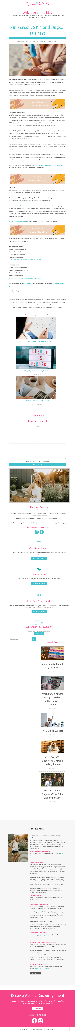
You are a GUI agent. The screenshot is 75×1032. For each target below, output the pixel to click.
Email (37, 434)
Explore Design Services (42, 968)
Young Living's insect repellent (17, 206)
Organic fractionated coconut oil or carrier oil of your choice (25, 260)
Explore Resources (39, 558)
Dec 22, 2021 (37, 344)
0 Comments (53, 41)
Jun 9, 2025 (52, 735)
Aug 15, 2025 (52, 708)
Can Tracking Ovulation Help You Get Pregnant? (37, 341)
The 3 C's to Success (52, 730)
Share (37, 38)
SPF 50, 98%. (41, 136)
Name (37, 426)
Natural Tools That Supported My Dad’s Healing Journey (52, 761)
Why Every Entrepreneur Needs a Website (37, 401)
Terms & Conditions (49, 1029)
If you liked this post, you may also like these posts (37, 315)
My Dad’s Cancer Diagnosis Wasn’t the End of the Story (52, 794)
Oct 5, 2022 (37, 374)
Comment (37, 442)
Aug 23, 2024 (37, 404)
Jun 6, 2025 (52, 801)
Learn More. (37, 899)
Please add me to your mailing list (38, 461)
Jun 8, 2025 (52, 768)
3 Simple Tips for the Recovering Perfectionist (37, 371)
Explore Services (39, 611)
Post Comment (37, 464)
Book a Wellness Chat (44, 936)
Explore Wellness (39, 583)
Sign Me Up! (39, 634)
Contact (36, 973)
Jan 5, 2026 (52, 671)
